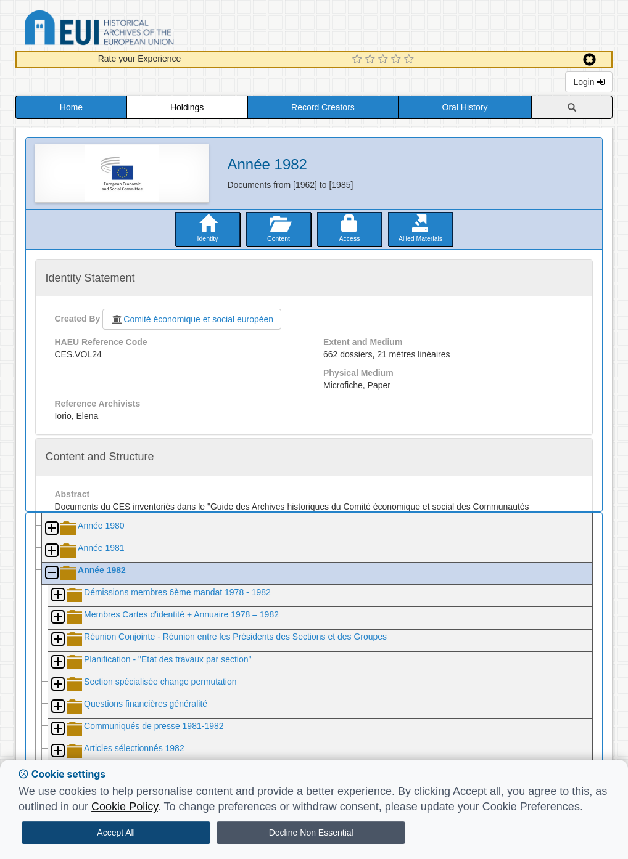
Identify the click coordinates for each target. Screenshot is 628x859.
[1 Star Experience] (358, 59)
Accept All (115, 832)
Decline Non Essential (311, 832)
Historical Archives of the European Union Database (134, 30)
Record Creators (323, 107)
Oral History (465, 107)
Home (71, 107)
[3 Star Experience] (384, 59)
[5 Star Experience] (410, 59)
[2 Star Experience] (371, 59)
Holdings (187, 107)
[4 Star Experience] (397, 59)
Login (588, 82)
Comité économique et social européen (191, 319)
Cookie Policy (124, 806)
